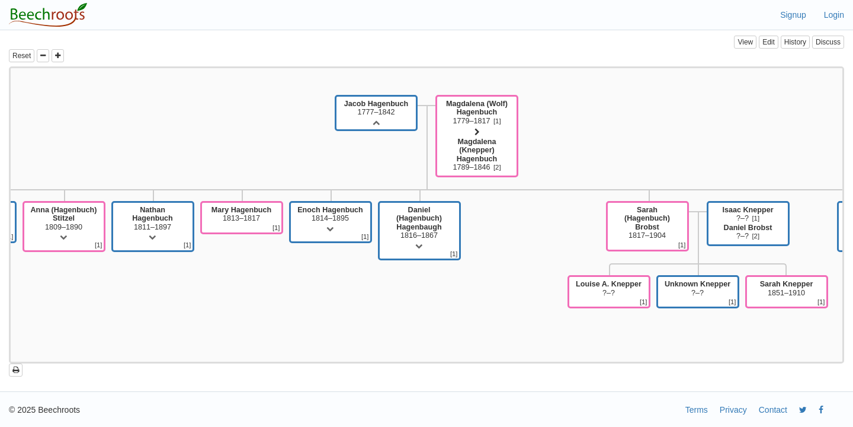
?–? (747, 214)
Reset (21, 56)
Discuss (828, 42)
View (745, 42)
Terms (696, 410)
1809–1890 (64, 218)
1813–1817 (241, 214)
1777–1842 (376, 108)
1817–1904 (647, 223)
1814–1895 (330, 214)
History (795, 42)
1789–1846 (477, 154)
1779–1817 (477, 112)
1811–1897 (152, 218)
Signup (793, 15)
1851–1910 (786, 288)
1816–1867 (419, 223)
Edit (768, 42)
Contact (773, 410)
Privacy (733, 410)
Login (834, 15)
